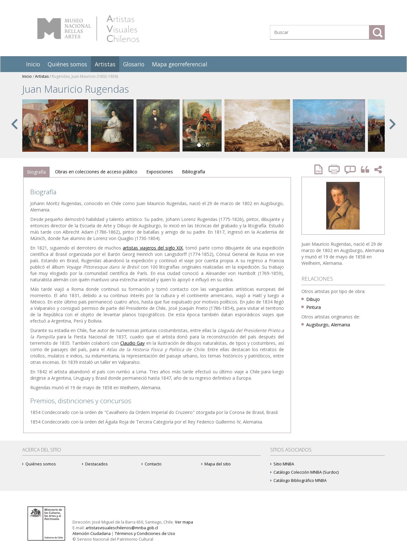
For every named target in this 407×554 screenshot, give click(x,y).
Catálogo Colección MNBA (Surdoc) (304, 472)
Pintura (313, 307)
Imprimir (334, 169)
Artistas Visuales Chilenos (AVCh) (88, 29)
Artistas (105, 64)
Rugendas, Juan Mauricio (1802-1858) (85, 76)
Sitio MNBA (282, 464)
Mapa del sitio (216, 464)
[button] (14, 131)
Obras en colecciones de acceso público (96, 172)
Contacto (151, 464)
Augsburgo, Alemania (328, 325)
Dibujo (313, 299)
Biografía (36, 172)
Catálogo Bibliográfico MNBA (298, 480)
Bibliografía (193, 172)
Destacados (95, 464)
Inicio (33, 64)
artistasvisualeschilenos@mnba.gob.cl (122, 528)
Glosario (133, 64)
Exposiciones (159, 172)
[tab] (36, 172)
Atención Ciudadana (91, 533)
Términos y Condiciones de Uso (145, 533)
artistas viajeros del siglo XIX (153, 248)
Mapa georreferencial (179, 64)
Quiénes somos (67, 64)
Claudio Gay (132, 343)
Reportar (350, 169)
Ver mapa (184, 522)
